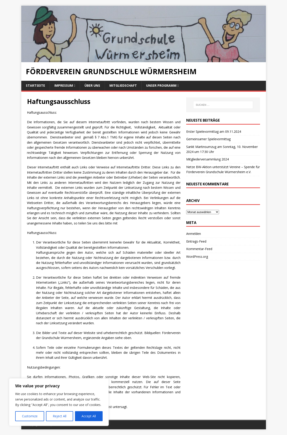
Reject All (59, 416)
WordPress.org (197, 256)
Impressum (63, 85)
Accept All (89, 416)
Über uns (92, 85)
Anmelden (193, 233)
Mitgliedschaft (123, 85)
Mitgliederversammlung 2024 (207, 159)
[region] (59, 402)
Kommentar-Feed (199, 249)
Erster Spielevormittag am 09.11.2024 (213, 131)
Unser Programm (161, 85)
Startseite (35, 85)
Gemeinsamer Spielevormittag (208, 139)
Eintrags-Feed (196, 241)
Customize (30, 416)
